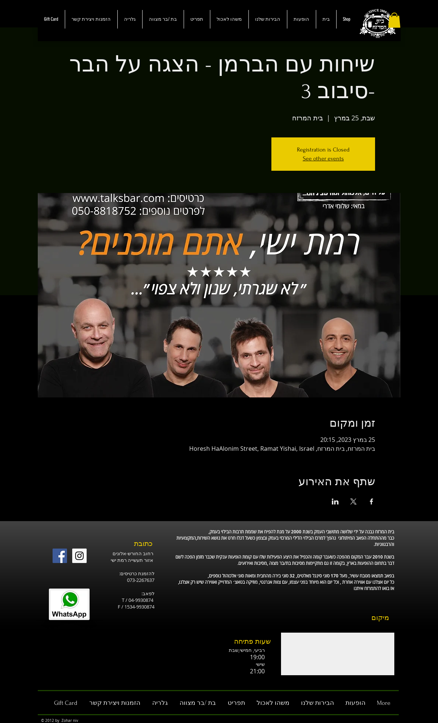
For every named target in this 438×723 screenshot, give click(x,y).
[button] (394, 20)
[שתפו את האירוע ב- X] (353, 501)
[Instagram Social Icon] (79, 556)
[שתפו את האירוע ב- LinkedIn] (335, 501)
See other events (323, 158)
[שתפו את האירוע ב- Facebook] (371, 501)
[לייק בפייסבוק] (100, 536)
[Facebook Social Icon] (60, 556)
